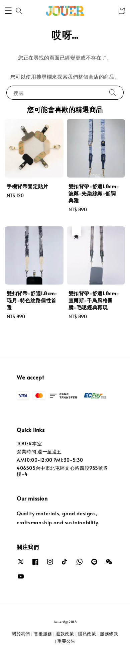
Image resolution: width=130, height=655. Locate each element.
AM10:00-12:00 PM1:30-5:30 (50, 460)
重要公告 (66, 641)
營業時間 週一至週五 (39, 451)
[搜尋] (112, 92)
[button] (8, 10)
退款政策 (65, 634)
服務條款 (109, 634)
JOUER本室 (29, 443)
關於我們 (21, 634)
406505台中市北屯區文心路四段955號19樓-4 (62, 471)
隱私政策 (87, 634)
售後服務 (43, 634)
